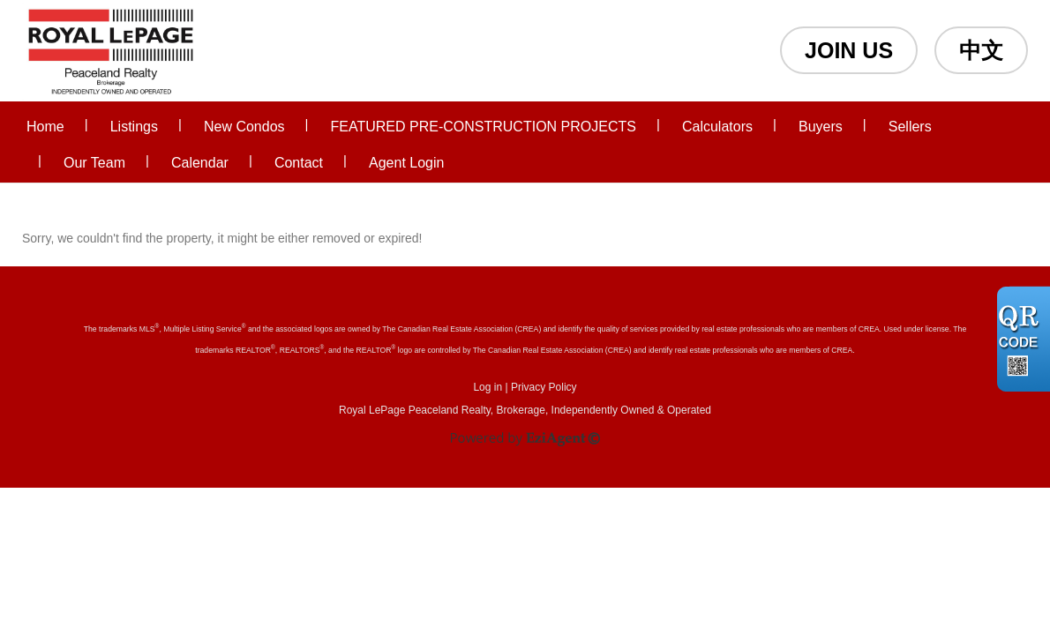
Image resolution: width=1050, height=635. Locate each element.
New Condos (244, 126)
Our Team (94, 162)
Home (45, 126)
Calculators (717, 126)
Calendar (200, 162)
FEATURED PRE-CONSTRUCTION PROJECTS (483, 126)
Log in (487, 387)
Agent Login (406, 162)
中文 (981, 50)
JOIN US (849, 50)
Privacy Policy (544, 387)
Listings (134, 126)
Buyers (821, 126)
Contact (298, 162)
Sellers (910, 126)
